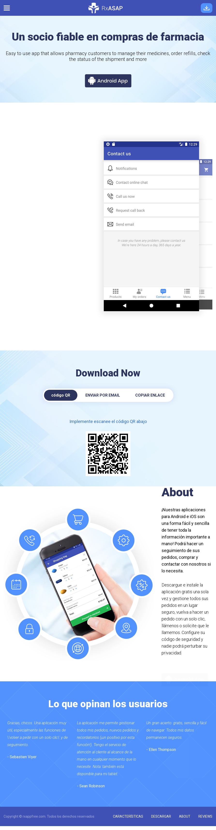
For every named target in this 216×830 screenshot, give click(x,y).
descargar (161, 816)
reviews (205, 816)
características (128, 816)
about (184, 816)
